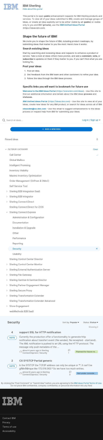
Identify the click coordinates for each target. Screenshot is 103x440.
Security (43, 353)
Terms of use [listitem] (9, 426)
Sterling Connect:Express (35, 351)
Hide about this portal (32, 9)
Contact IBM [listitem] (9, 418)
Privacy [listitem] (6, 422)
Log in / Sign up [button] (91, 120)
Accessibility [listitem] (9, 431)
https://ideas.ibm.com (59, 101)
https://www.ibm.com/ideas (70, 91)
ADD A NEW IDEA (51, 129)
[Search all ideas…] (24, 120)
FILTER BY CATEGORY (16, 149)
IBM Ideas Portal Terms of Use (87, 383)
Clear (95, 149)
